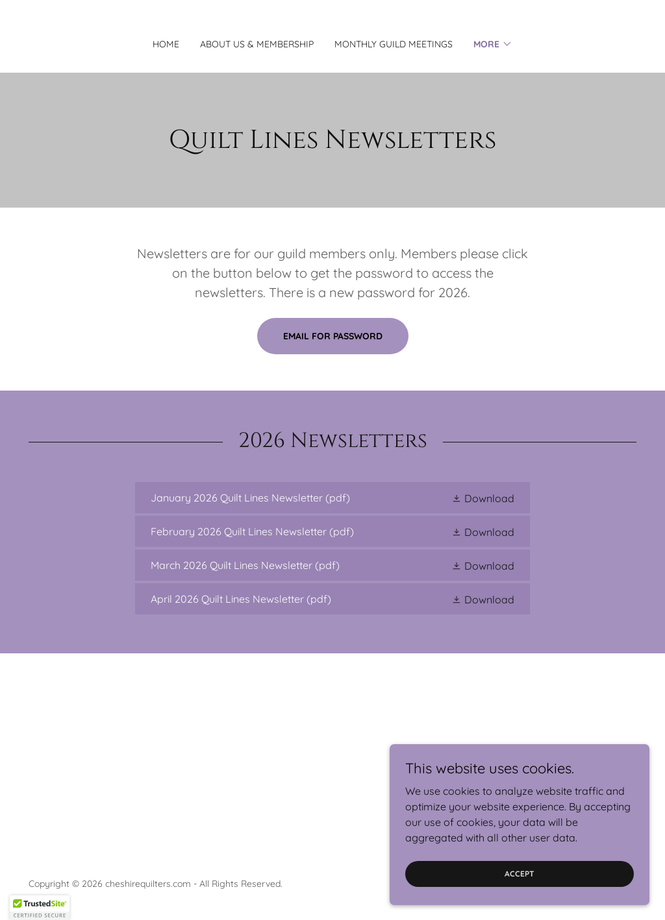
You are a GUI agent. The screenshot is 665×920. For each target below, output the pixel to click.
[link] (332, 497)
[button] (492, 44)
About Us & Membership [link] (257, 44)
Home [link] (166, 44)
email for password (333, 336)
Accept (519, 873)
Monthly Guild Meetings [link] (393, 44)
